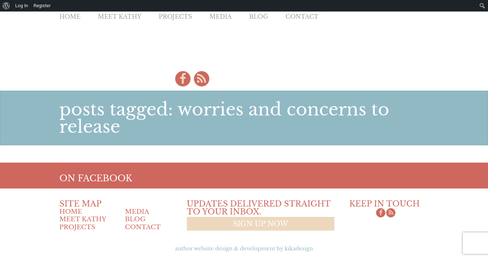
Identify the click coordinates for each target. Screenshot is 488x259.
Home (70, 16)
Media (220, 16)
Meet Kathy (119, 16)
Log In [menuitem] (21, 5)
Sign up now (260, 223)
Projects (175, 16)
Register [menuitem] (42, 5)
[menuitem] (6, 6)
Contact (302, 16)
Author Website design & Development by (244, 248)
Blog (258, 16)
